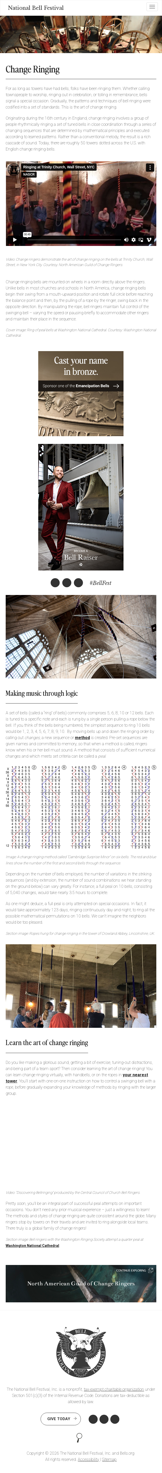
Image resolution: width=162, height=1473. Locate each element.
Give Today (58, 1419)
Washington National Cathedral (32, 1246)
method (82, 737)
